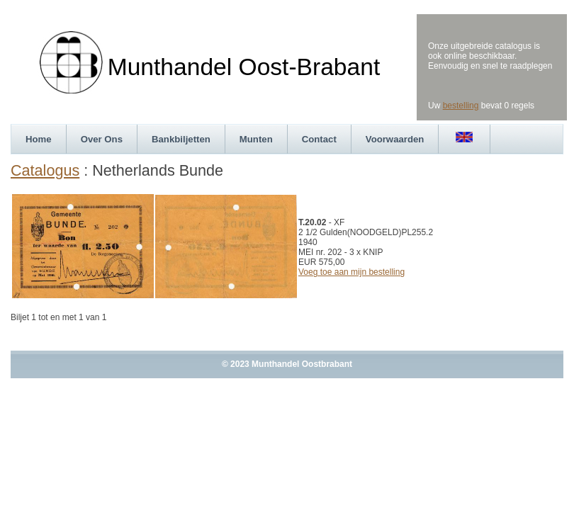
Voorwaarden (395, 139)
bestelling (461, 105)
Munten (256, 139)
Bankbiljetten (181, 139)
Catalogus (45, 170)
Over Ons (102, 139)
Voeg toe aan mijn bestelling (351, 272)
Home (39, 139)
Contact (319, 139)
